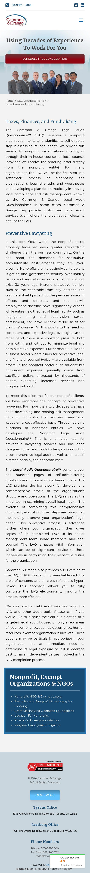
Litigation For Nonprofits (31, 715)
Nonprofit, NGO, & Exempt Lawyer (38, 696)
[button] (81, 20)
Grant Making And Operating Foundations (44, 711)
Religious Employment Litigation (37, 725)
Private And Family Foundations (36, 720)
